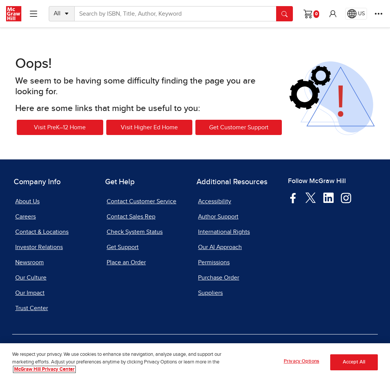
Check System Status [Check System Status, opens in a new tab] (135, 232)
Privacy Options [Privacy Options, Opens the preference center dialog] (301, 361)
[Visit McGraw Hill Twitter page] (310, 198)
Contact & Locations (42, 232)
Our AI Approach (220, 247)
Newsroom (29, 262)
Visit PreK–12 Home (60, 127)
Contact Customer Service (141, 201)
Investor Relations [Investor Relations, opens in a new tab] (39, 247)
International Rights (224, 232)
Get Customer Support (239, 127)
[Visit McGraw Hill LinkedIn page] (328, 198)
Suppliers (210, 293)
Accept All (354, 362)
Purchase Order (218, 278)
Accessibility (214, 201)
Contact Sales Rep (131, 217)
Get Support (123, 247)
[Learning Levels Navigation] (33, 14)
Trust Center (31, 308)
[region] (195, 362)
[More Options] (378, 13)
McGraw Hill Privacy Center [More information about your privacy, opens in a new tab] (44, 369)
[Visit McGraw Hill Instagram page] (346, 198)
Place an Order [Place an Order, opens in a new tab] (126, 262)
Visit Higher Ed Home (149, 127)
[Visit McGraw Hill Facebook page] (293, 198)
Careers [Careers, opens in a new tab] (25, 217)
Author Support (218, 217)
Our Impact (30, 293)
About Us (27, 201)
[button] (333, 13)
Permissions (214, 262)
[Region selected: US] (356, 14)
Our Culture (30, 278)
